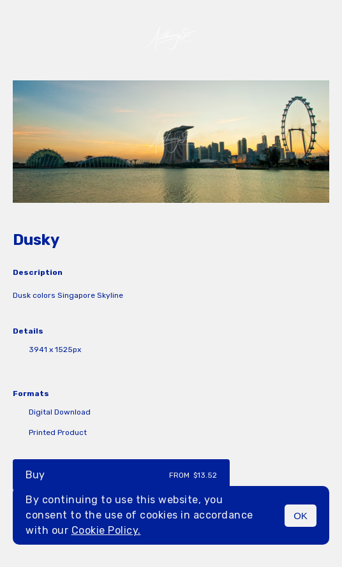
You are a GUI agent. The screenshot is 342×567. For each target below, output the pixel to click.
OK (301, 515)
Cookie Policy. (106, 530)
